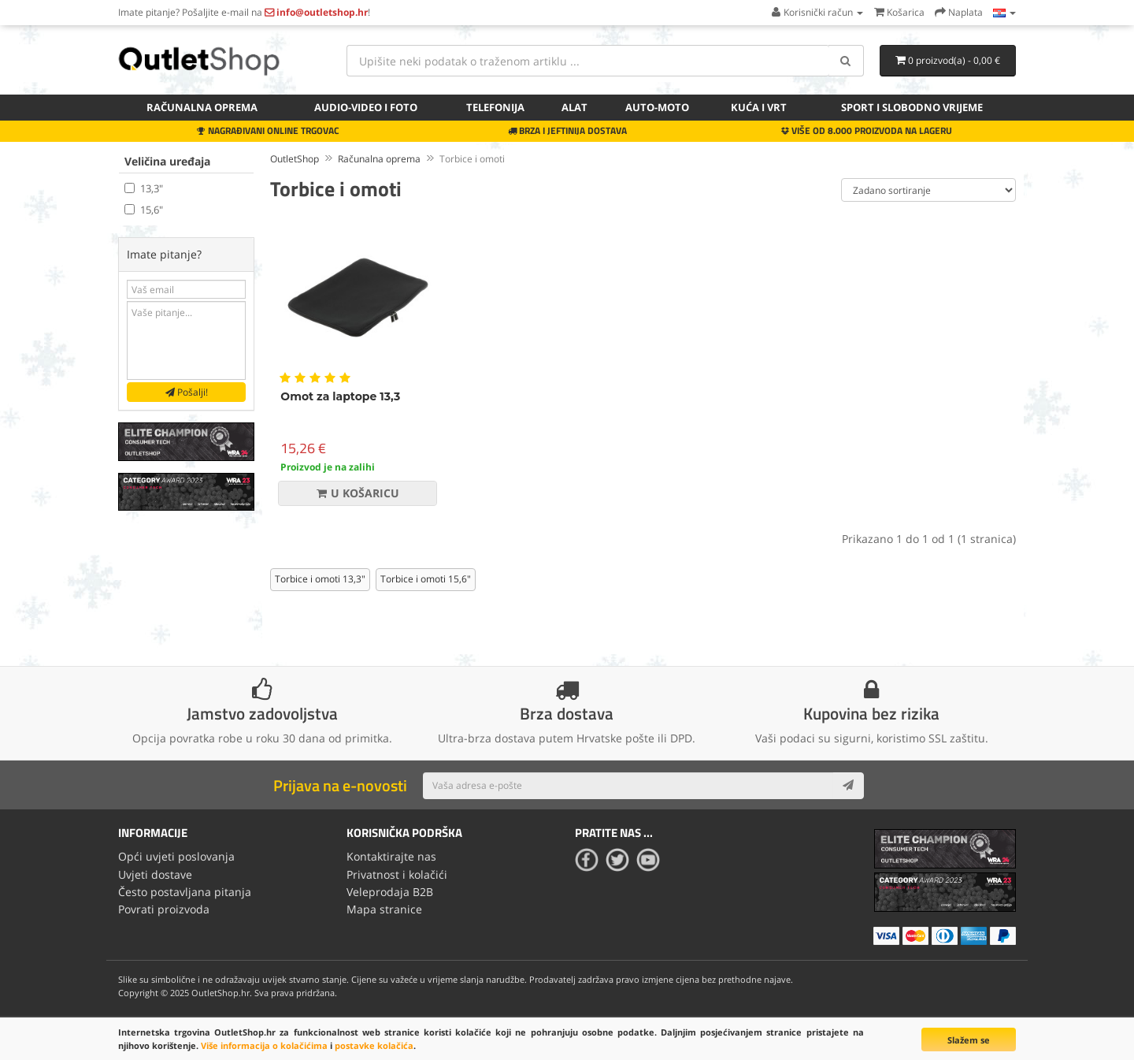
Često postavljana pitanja (184, 891)
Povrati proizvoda (163, 909)
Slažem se (968, 1040)
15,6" (143, 210)
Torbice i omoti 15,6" (425, 579)
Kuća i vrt (759, 107)
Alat (574, 107)
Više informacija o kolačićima (264, 1045)
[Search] (846, 60)
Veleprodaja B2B (389, 891)
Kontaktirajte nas (391, 856)
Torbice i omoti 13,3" (320, 579)
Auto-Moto (657, 107)
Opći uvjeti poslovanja (176, 856)
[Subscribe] (848, 785)
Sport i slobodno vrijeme (912, 107)
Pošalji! (186, 392)
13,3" (143, 188)
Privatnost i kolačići (396, 874)
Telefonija (495, 107)
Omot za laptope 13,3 (340, 396)
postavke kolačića (374, 1045)
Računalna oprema (202, 107)
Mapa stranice (384, 909)
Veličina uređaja (167, 161)
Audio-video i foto (365, 107)
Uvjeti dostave (155, 874)
